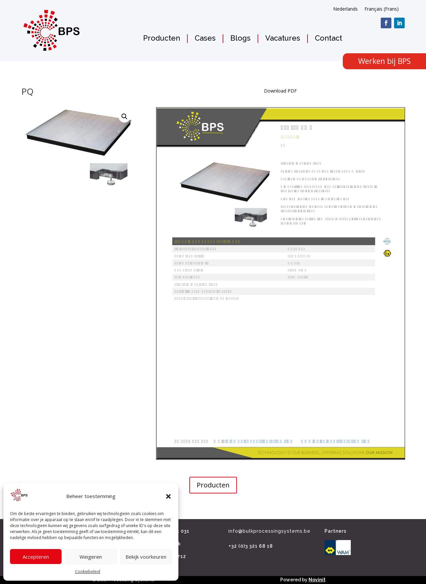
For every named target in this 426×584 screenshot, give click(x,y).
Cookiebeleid (87, 571)
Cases (205, 38)
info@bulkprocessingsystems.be (269, 531)
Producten (161, 38)
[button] (168, 496)
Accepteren (36, 556)
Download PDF (280, 91)
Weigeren (91, 556)
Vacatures (282, 38)
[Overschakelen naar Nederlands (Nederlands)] (345, 9)
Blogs (240, 38)
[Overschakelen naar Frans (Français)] (381, 9)
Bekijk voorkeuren (145, 556)
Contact (328, 38)
